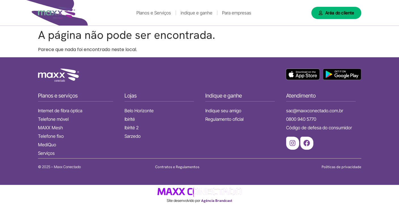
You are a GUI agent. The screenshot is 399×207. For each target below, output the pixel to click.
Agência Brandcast (216, 200)
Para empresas (236, 13)
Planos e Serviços (153, 13)
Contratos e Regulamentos (177, 166)
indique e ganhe (196, 13)
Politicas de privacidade (341, 166)
